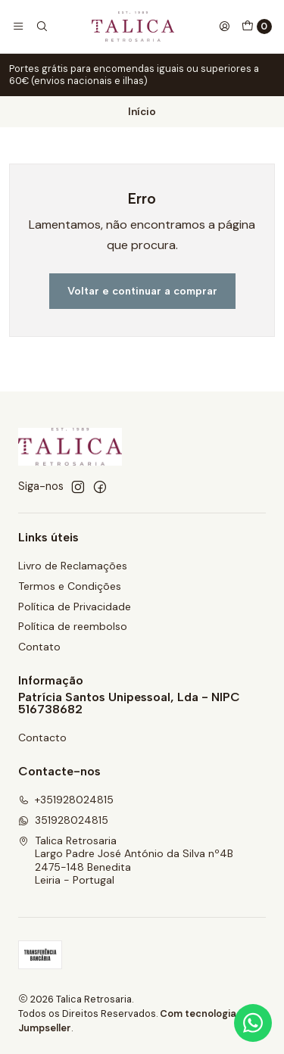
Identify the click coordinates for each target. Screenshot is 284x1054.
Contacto (42, 737)
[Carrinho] (257, 26)
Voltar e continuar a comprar (142, 291)
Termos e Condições (69, 586)
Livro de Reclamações (72, 565)
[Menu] (18, 26)
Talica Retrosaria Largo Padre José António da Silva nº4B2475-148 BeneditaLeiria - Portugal (125, 860)
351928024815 (63, 820)
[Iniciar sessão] (224, 26)
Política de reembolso (72, 626)
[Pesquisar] (41, 26)
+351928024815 (66, 799)
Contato (39, 646)
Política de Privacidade (74, 606)
